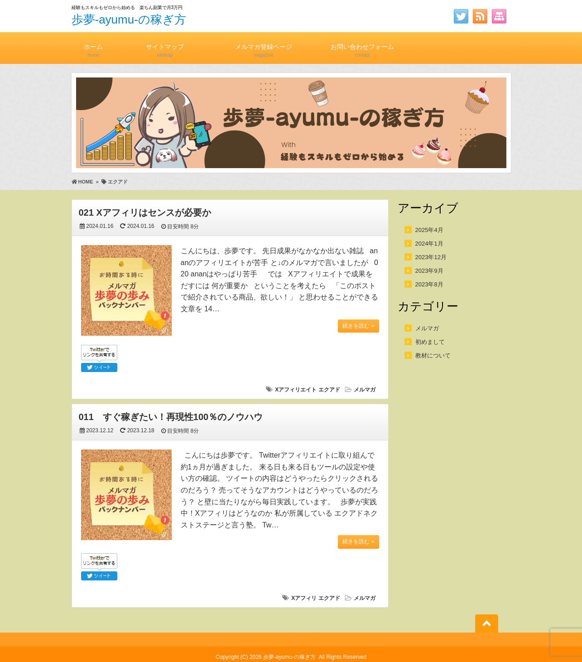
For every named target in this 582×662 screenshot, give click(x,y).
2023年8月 (429, 284)
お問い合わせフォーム (362, 46)
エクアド (329, 390)
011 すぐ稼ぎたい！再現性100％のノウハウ (171, 417)
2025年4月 (429, 230)
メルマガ (364, 390)
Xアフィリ (304, 598)
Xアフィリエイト (296, 390)
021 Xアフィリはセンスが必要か (145, 212)
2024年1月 (429, 243)
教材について (433, 355)
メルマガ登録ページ (263, 46)
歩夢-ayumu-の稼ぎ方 (129, 19)
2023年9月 (429, 270)
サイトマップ (164, 46)
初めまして (430, 341)
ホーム (93, 46)
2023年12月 (431, 257)
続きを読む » (358, 326)
